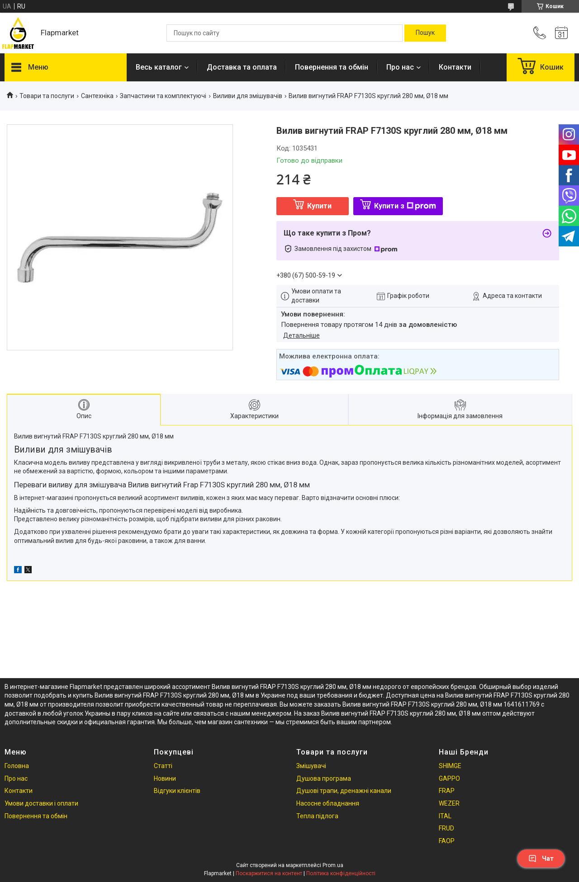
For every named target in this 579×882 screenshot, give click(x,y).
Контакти (455, 67)
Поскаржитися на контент (269, 873)
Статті (163, 765)
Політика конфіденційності (340, 873)
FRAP (447, 790)
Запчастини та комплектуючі (163, 95)
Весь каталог (159, 67)
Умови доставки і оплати (41, 803)
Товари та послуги (46, 95)
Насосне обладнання (327, 803)
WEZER (449, 803)
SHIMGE (450, 765)
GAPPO (449, 778)
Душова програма (323, 778)
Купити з (405, 206)
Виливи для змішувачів (247, 95)
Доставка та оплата (242, 67)
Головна (17, 765)
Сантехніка (97, 95)
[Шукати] (425, 33)
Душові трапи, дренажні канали (343, 790)
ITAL (445, 816)
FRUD (446, 828)
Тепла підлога (317, 816)
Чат (541, 858)
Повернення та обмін (331, 67)
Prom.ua (333, 865)
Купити (319, 206)
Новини (165, 778)
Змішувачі (311, 765)
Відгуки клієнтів (177, 790)
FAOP (447, 840)
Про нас (400, 67)
